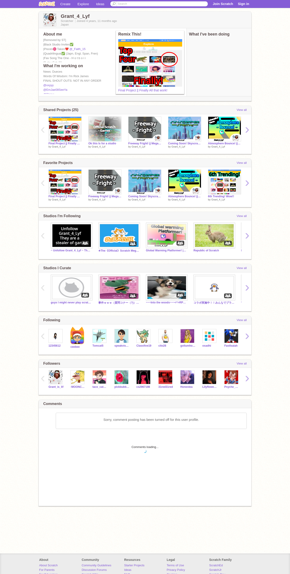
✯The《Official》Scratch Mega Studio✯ (118, 250)
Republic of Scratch (206, 250)
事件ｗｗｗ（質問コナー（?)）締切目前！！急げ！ (118, 302)
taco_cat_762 (100, 386)
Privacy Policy (176, 570)
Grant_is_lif (55, 386)
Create (65, 4)
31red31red (165, 386)
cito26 (162, 345)
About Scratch (48, 565)
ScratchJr (215, 570)
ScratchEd (216, 565)
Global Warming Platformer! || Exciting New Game (166, 250)
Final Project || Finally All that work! (142, 90)
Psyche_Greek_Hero (231, 386)
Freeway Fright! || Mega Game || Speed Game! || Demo (144, 143)
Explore (83, 4)
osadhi (206, 345)
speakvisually (122, 345)
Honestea (186, 386)
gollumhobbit (188, 345)
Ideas (100, 4)
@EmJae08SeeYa (55, 89)
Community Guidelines (96, 565)
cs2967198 (143, 386)
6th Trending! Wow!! (221, 196)
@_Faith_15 (77, 49)
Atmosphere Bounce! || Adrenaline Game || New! (224, 143)
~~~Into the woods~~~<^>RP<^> (166, 302)
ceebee (75, 346)
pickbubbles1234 (122, 386)
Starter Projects (134, 565)
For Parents (47, 570)
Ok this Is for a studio (102, 143)
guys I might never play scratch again (71, 302)
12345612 (54, 345)
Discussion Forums (94, 570)
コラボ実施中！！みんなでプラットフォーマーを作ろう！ (213, 302)
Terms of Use (175, 565)
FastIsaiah (231, 345)
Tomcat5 (97, 345)
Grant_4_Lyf (58, 146)
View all (242, 110)
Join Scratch (223, 4)
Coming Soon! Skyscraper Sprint (184, 143)
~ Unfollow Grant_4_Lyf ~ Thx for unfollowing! (71, 250)
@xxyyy (48, 85)
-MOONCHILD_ (78, 386)
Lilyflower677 (210, 386)
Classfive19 (143, 345)
